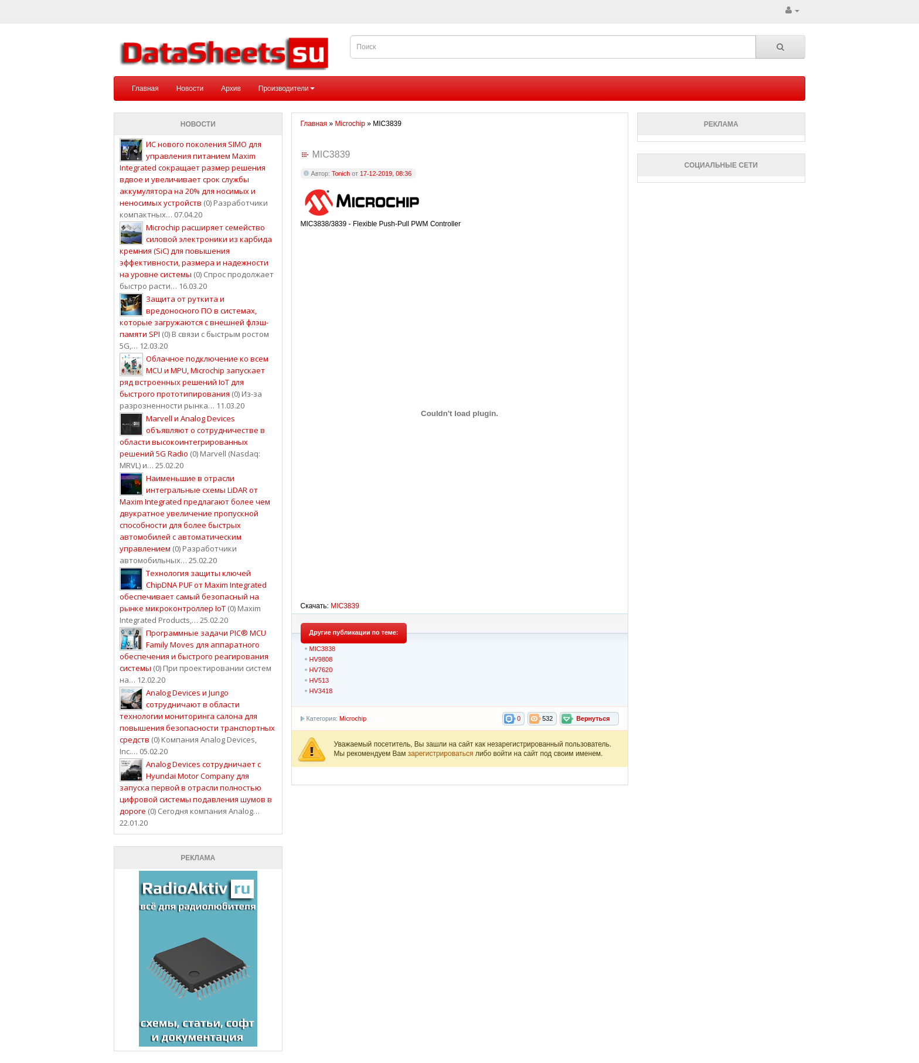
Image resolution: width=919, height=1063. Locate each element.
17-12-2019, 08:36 (385, 173)
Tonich (341, 173)
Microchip (352, 718)
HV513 (319, 680)
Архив (231, 88)
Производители (286, 88)
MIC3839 (345, 606)
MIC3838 (322, 648)
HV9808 (321, 659)
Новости (189, 88)
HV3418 (321, 690)
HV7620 (321, 669)
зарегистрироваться (441, 753)
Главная (145, 88)
